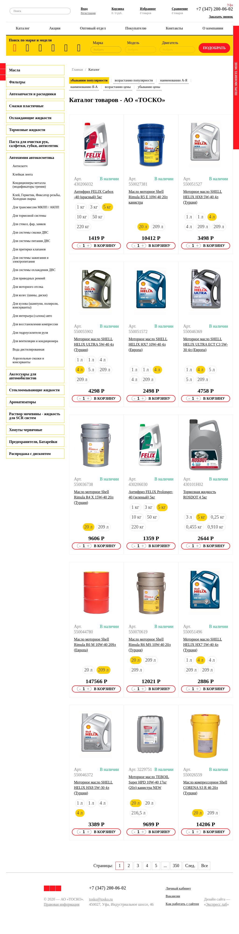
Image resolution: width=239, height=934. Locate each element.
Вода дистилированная (28, 349)
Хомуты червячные (25, 430)
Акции (54, 28)
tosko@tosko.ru (101, 899)
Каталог (23, 28)
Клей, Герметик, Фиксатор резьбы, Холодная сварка (37, 197)
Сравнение (180, 9)
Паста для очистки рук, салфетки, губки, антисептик (33, 144)
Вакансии (173, 896)
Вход (84, 9)
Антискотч (20, 166)
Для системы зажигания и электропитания (31, 259)
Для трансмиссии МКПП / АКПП (36, 207)
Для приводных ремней (29, 278)
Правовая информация (62, 904)
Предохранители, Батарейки (33, 442)
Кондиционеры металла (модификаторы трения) (29, 184)
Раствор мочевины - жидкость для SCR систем (34, 416)
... (165, 865)
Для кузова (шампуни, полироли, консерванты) (35, 305)
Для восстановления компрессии (35, 324)
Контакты (174, 28)
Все (204, 865)
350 (176, 865)
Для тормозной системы (29, 215)
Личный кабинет (178, 888)
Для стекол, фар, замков (29, 224)
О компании (212, 28)
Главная (77, 69)
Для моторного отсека (28, 287)
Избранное (148, 9)
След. (190, 865)
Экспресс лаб (216, 904)
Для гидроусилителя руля (30, 332)
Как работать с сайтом (182, 904)
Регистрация (88, 13)
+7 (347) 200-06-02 (214, 8)
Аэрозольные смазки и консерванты (28, 360)
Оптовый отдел (93, 28)
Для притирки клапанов (29, 249)
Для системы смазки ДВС (30, 232)
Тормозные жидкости (27, 130)
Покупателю (135, 28)
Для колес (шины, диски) (30, 295)
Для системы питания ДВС (31, 241)
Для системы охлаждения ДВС (34, 270)
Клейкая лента (23, 174)
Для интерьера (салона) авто (32, 316)
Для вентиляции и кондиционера (35, 341)
